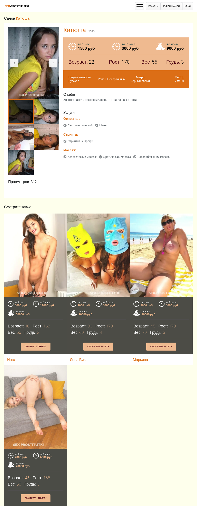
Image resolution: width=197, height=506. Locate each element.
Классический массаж (82, 157)
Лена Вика (78, 360)
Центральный (116, 79)
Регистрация (171, 6)
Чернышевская (141, 81)
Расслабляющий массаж (154, 157)
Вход (188, 6)
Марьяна (140, 360)
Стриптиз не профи (80, 141)
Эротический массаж (117, 157)
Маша (12, 502)
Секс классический (80, 125)
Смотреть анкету (36, 346)
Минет (103, 125)
